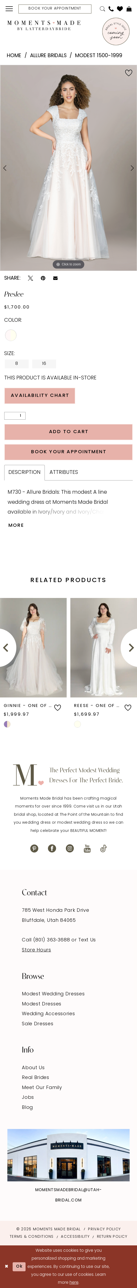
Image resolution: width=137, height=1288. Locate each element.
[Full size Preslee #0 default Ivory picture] (68, 168)
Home (14, 55)
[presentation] (33, 647)
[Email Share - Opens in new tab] (55, 278)
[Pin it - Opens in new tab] (43, 278)
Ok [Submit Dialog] (19, 1266)
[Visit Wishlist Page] (120, 9)
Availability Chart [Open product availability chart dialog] (40, 395)
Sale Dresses (37, 1024)
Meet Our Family (42, 1087)
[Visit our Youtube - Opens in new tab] (87, 848)
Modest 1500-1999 (98, 55)
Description (24, 472)
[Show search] (102, 8)
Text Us (87, 940)
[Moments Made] (43, 25)
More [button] (16, 525)
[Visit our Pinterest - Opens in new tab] (34, 848)
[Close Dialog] (6, 1266)
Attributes (64, 472)
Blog (27, 1107)
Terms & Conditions (32, 1237)
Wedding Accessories (48, 1014)
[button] (9, 9)
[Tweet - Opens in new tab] (30, 278)
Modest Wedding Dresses (53, 994)
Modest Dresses (41, 1004)
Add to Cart (69, 431)
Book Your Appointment (68, 452)
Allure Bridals (48, 55)
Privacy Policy (104, 1229)
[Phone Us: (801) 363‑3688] (111, 8)
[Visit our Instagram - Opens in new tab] (70, 848)
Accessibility (75, 1237)
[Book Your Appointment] (54, 8)
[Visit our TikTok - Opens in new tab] (103, 848)
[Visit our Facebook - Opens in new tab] (52, 848)
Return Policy (112, 1237)
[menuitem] (9, 9)
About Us (33, 1068)
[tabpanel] (68, 168)
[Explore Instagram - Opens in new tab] (68, 1155)
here (74, 1283)
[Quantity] (15, 416)
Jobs (28, 1097)
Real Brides (35, 1077)
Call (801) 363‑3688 (46, 940)
